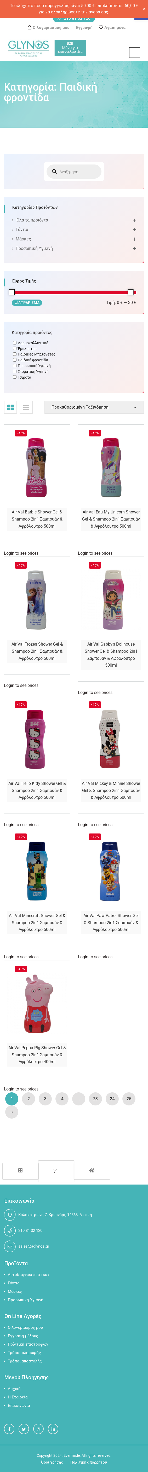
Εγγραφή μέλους (23, 1336)
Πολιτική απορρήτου (88, 1462)
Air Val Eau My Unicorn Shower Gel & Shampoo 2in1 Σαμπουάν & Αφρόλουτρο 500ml (111, 518)
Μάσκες (23, 238)
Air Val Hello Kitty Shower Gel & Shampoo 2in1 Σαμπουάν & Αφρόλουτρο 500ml (37, 790)
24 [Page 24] (112, 1098)
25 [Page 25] (129, 1098)
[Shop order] (94, 407)
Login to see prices (21, 553)
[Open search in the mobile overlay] (74, 171)
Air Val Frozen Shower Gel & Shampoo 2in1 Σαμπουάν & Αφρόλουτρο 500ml (37, 651)
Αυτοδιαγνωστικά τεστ (28, 1274)
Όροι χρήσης (52, 1462)
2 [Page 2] (28, 1098)
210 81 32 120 (74, 18)
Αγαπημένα (115, 27)
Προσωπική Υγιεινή (34, 248)
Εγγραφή (84, 27)
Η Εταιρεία (17, 1397)
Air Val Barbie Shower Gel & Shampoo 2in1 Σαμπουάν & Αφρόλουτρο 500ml (37, 518)
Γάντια (22, 229)
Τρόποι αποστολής (25, 1361)
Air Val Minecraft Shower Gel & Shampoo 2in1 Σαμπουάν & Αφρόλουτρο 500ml (37, 922)
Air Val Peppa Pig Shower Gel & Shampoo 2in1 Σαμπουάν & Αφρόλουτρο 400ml (37, 1054)
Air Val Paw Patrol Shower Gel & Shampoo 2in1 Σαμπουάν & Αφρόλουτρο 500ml (111, 922)
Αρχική (14, 1388)
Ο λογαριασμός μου (51, 27)
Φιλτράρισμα (26, 303)
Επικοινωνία (19, 1405)
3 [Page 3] (45, 1098)
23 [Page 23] (95, 1098)
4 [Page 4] (62, 1098)
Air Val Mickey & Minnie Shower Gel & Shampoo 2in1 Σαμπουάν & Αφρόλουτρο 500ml (111, 790)
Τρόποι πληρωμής (24, 1352)
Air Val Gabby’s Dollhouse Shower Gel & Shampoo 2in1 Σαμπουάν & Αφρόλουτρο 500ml (111, 655)
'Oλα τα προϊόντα (32, 220)
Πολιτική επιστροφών (28, 1344)
